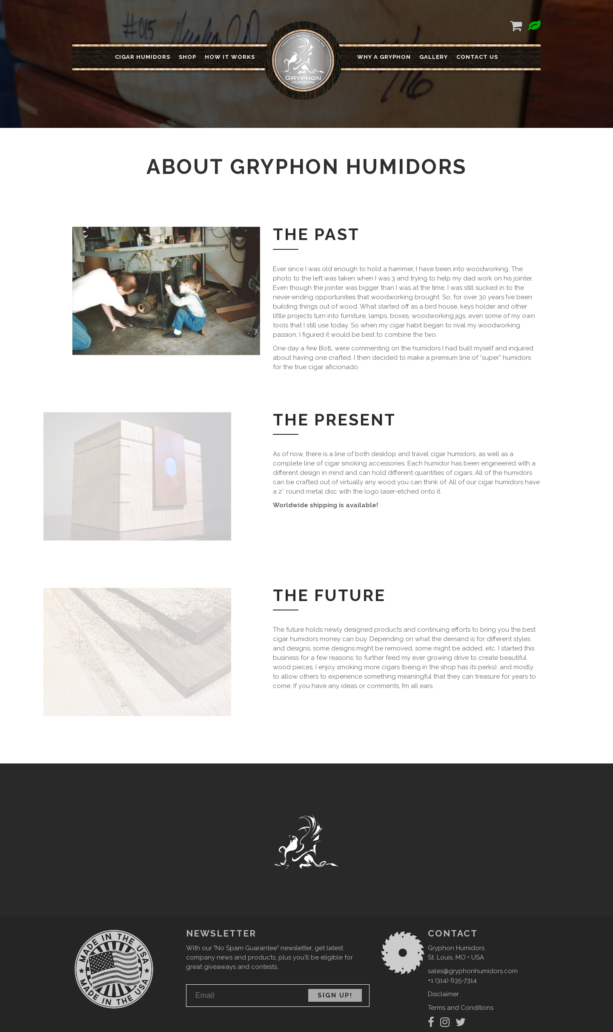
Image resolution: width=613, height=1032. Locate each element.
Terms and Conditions (460, 1008)
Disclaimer (443, 994)
